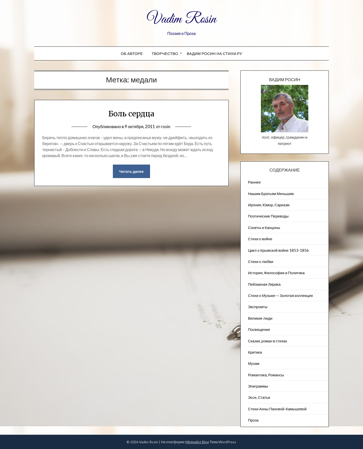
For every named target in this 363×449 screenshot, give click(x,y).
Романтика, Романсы (266, 375)
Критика (255, 352)
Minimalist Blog (197, 442)
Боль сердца (131, 113)
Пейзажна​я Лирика (264, 284)
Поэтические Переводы (268, 216)
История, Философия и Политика (276, 272)
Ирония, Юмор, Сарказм (268, 205)
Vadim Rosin (181, 19)
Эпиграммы (258, 386)
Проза (253, 420)
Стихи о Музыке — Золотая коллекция (280, 295)
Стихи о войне (260, 238)
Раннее (254, 182)
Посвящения (259, 329)
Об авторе (132, 53)
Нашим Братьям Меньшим (271, 193)
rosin (165, 126)
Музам (253, 363)
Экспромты (257, 306)
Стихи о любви (260, 261)
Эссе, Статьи (259, 397)
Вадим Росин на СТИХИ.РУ (214, 53)
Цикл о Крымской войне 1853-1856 (278, 250)
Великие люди (260, 318)
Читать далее (131, 171)
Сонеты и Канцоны (264, 227)
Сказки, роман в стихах (267, 341)
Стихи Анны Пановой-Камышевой (277, 409)
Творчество (165, 53)
